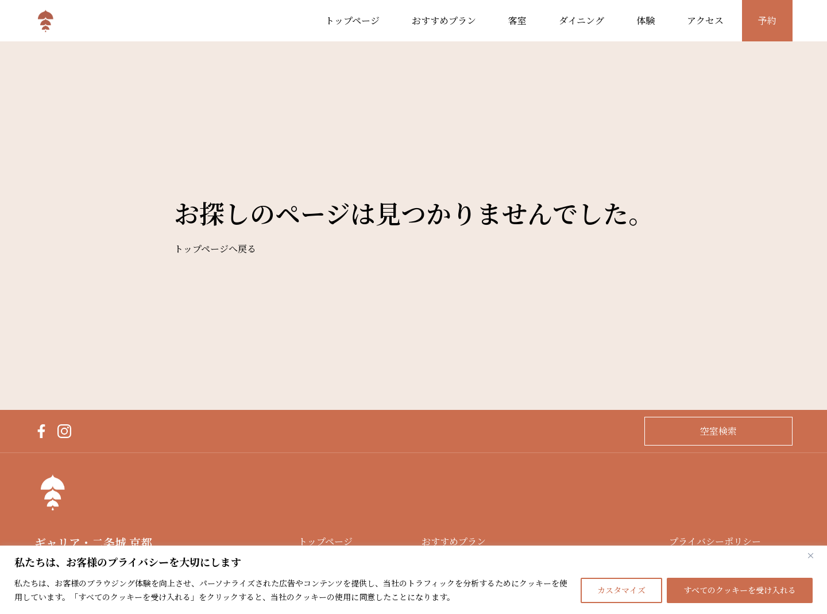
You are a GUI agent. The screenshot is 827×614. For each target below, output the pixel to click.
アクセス (705, 20)
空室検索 (718, 431)
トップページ (352, 20)
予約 (767, 20)
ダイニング (581, 20)
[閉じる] (815, 555)
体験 (645, 20)
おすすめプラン (444, 20)
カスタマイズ (621, 590)
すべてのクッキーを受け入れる (739, 590)
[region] (413, 580)
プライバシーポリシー (715, 541)
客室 (517, 20)
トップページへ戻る (215, 249)
